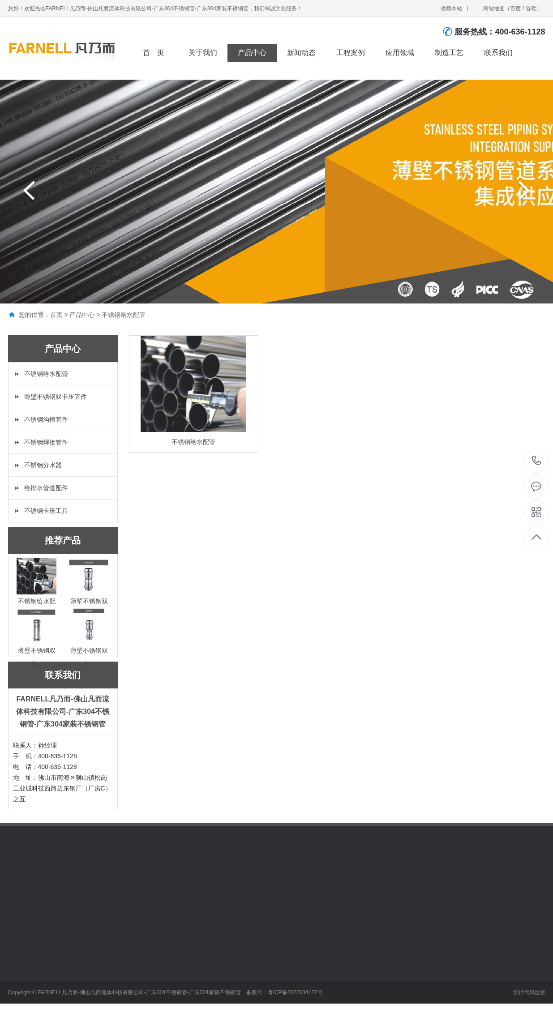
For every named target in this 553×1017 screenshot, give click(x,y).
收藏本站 (451, 8)
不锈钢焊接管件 (46, 442)
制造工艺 (449, 52)
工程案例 (350, 52)
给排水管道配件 (46, 487)
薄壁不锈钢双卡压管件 (55, 396)
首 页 (153, 52)
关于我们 (203, 52)
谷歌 (531, 8)
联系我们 (498, 52)
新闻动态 (301, 52)
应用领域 (400, 52)
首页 (56, 314)
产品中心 (252, 52)
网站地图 (494, 8)
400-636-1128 (537, 461)
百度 (515, 8)
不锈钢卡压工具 (46, 510)
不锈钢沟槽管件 (46, 419)
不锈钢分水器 (43, 465)
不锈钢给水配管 (124, 314)
